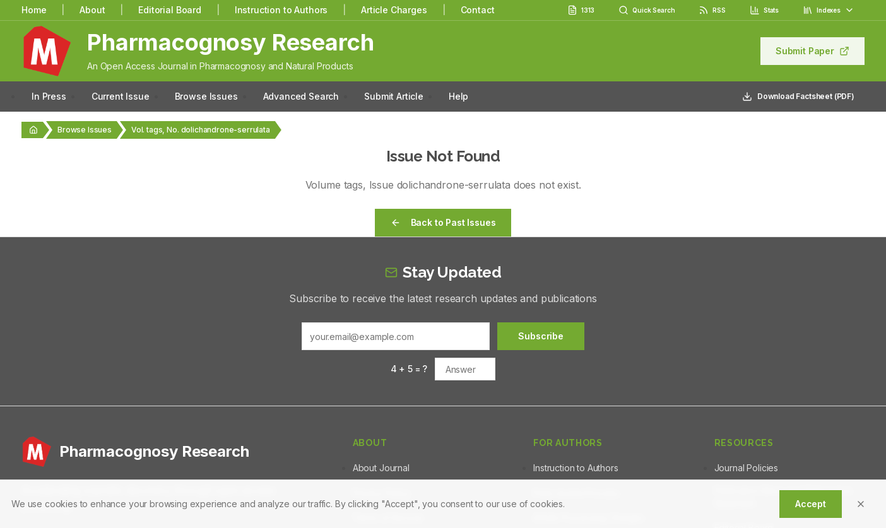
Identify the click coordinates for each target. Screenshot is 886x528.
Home (33, 9)
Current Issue (121, 96)
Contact (478, 9)
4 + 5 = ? (409, 368)
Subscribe (541, 336)
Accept (810, 503)
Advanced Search (301, 96)
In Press (49, 96)
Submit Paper (812, 50)
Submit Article (393, 96)
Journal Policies (746, 467)
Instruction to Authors (281, 9)
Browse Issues (206, 96)
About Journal (381, 467)
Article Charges (394, 9)
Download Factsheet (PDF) (798, 96)
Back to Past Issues (443, 222)
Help (458, 96)
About (92, 9)
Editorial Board (169, 9)
